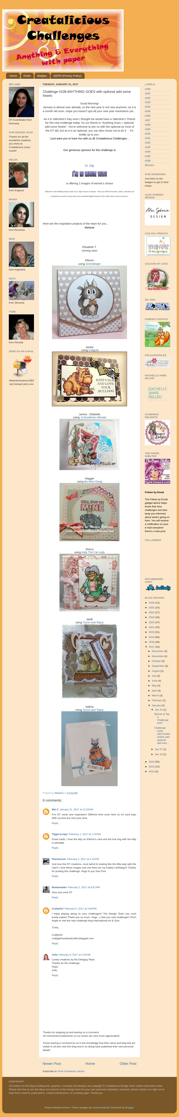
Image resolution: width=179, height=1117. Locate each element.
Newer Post (52, 1064)
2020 (152, 632)
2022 (152, 622)
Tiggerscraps (60, 834)
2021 (152, 627)
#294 (147, 151)
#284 (147, 106)
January (157, 705)
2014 (152, 771)
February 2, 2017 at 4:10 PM (83, 859)
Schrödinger (93, 263)
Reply (55, 823)
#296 (147, 160)
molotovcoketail (101, 1107)
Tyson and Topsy (93, 622)
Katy (93, 552)
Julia (55, 954)
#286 (147, 115)
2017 (152, 646)
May (154, 685)
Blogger (129, 1107)
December (158, 651)
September (158, 666)
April (155, 690)
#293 (147, 147)
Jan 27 (159, 749)
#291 (147, 138)
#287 (147, 120)
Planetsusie (59, 859)
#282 (147, 98)
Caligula (94, 350)
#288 (147, 124)
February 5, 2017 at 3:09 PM (80, 908)
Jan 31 (159, 709)
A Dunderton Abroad (93, 417)
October (157, 661)
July (154, 675)
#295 (147, 156)
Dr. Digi (89, 165)
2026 (152, 602)
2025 (152, 607)
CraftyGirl (57, 908)
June (155, 680)
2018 (152, 642)
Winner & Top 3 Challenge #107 (161, 719)
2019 (152, 637)
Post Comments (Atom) (71, 1071)
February (157, 700)
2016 (152, 761)
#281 (147, 93)
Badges (42, 75)
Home (13, 75)
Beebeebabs (59, 887)
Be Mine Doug (93, 481)
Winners (149, 165)
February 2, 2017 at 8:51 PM (84, 887)
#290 (147, 133)
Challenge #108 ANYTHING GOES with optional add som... (162, 735)
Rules (27, 75)
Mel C (55, 809)
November (158, 656)
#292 (147, 142)
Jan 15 (159, 754)
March (155, 695)
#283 (147, 102)
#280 (147, 89)
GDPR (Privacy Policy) (67, 75)
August (156, 671)
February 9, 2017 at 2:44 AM (74, 954)
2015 (152, 766)
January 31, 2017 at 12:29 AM (76, 809)
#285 (147, 111)
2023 (152, 617)
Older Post (128, 1064)
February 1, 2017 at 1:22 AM (85, 834)
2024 (152, 612)
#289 (147, 129)
